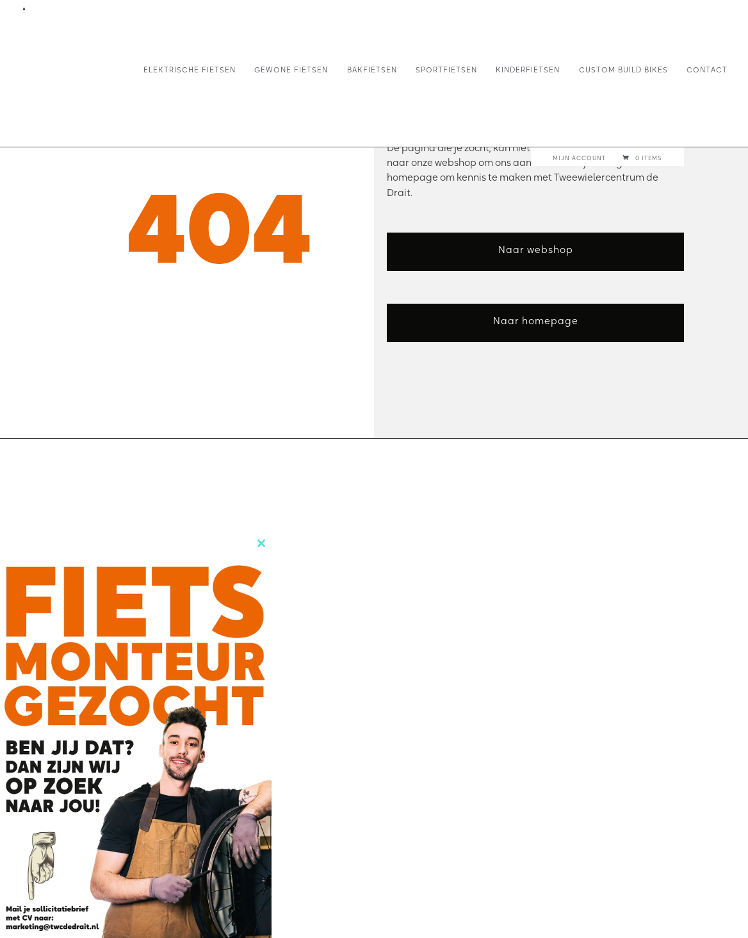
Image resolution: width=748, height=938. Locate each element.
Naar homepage (535, 321)
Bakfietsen (372, 69)
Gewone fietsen (291, 69)
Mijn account (579, 158)
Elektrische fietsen (189, 69)
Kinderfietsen (528, 69)
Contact (707, 69)
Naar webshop (535, 249)
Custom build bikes (623, 69)
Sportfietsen (446, 69)
